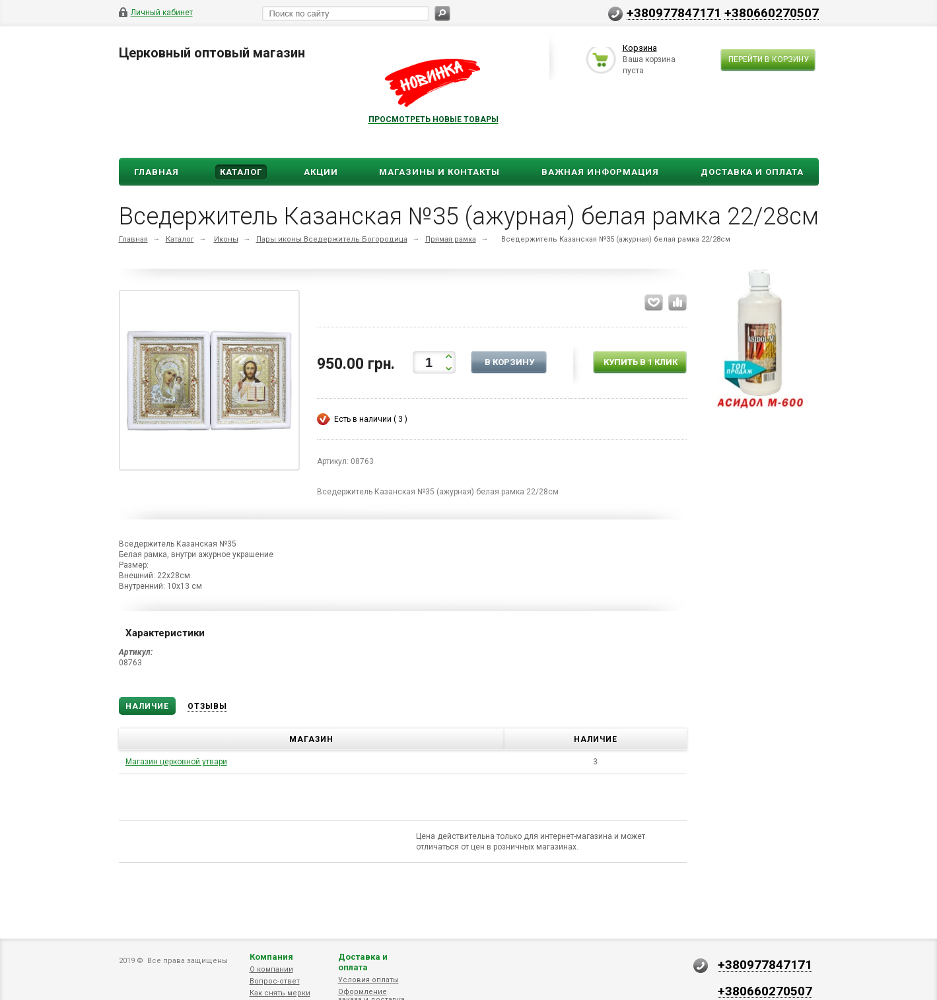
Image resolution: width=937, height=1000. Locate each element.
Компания (271, 957)
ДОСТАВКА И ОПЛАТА (752, 172)
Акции (321, 172)
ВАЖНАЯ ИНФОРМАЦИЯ (600, 172)
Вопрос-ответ (275, 981)
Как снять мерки (280, 993)
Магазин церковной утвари (176, 761)
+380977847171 (674, 12)
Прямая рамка (450, 239)
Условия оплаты (368, 980)
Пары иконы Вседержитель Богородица (331, 239)
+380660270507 (771, 12)
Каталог (241, 172)
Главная (156, 172)
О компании (271, 969)
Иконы (226, 239)
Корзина (640, 48)
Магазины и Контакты (439, 172)
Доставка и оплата (363, 962)
